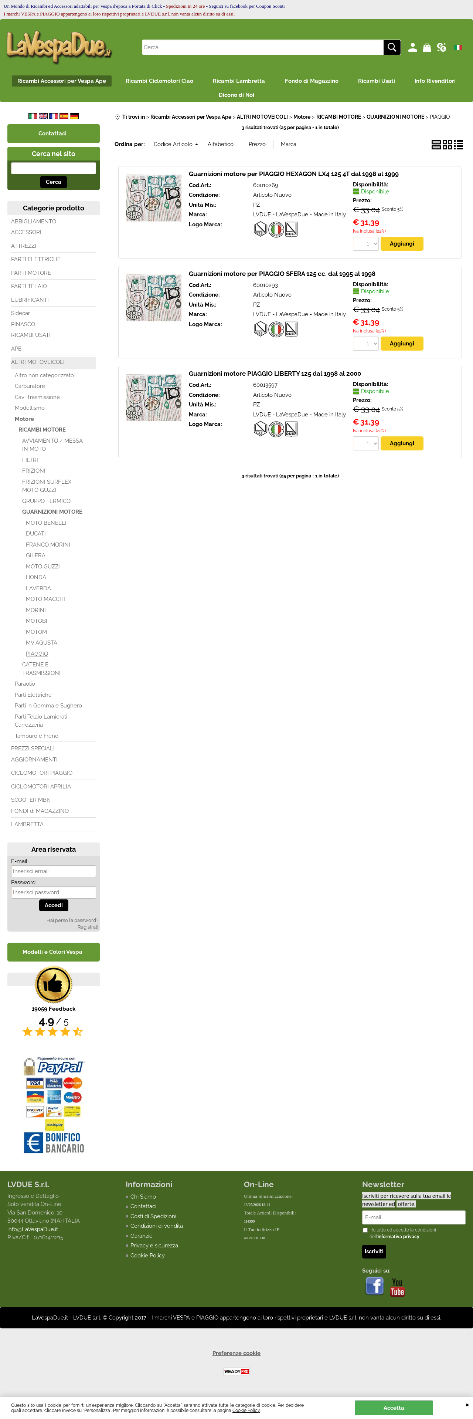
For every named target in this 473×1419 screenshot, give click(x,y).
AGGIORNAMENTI (34, 763)
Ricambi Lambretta (238, 81)
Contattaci (143, 1209)
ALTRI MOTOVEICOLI (38, 365)
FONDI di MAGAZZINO (40, 814)
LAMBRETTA (27, 827)
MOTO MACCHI (45, 602)
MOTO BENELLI (46, 526)
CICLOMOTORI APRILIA (41, 790)
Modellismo (30, 411)
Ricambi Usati (380, 81)
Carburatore (30, 389)
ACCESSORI (26, 235)
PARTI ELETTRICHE (36, 262)
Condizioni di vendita (156, 1229)
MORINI (36, 613)
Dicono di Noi (236, 97)
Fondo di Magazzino (313, 81)
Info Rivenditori (441, 81)
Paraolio (25, 687)
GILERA (35, 558)
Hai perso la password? (72, 923)
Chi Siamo (143, 1200)
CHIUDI (467, 1404)
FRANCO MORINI (48, 548)
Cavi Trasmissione (37, 400)
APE (16, 352)
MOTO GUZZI (43, 570)
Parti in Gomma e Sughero (48, 709)
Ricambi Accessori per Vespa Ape (55, 81)
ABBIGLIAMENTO (33, 225)
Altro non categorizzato (44, 378)
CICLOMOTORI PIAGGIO (41, 776)
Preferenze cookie (236, 1356)
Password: (24, 885)
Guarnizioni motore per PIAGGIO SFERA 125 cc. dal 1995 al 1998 (282, 277)
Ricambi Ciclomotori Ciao (156, 81)
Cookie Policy (246, 1410)
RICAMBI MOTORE (42, 433)
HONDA (36, 580)
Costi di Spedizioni (153, 1219)
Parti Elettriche (33, 698)
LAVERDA (38, 591)
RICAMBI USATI (31, 338)
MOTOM (36, 635)
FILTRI (30, 463)
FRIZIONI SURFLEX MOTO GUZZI (46, 489)
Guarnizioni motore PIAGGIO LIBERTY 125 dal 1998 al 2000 (275, 377)
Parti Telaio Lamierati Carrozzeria (41, 724)
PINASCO (23, 327)
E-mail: (19, 864)
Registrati (88, 930)
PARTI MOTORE (31, 276)
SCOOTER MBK (30, 803)
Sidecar (20, 316)
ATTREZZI (23, 249)
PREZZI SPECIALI (33, 752)
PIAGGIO (37, 657)
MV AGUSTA (41, 646)
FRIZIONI (33, 474)
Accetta (394, 1408)
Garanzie (141, 1239)
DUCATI (36, 537)
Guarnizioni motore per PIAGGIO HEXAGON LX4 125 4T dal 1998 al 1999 (294, 176)
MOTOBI (36, 624)
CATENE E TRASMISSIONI (41, 672)
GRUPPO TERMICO (46, 504)
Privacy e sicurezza (154, 1249)
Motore (24, 422)
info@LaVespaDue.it (32, 1232)
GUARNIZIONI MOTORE (52, 515)
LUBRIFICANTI (30, 303)
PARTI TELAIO (29, 289)
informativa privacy (398, 1240)
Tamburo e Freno (36, 739)
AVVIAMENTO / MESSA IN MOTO (52, 448)
